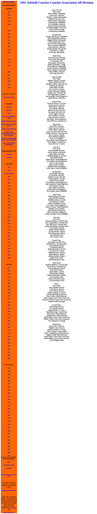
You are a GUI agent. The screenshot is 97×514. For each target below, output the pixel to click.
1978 (9, 15)
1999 (9, 236)
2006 (9, 87)
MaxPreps (9, 468)
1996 (9, 226)
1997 (9, 229)
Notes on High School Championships (9, 143)
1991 (9, 211)
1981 (9, 24)
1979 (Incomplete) (9, 173)
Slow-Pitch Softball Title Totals (8, 117)
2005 (9, 84)
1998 (9, 233)
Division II (9, 110)
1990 (9, 52)
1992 (9, 59)
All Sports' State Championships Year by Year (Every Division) (9, 133)
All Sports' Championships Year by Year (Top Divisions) (9, 138)
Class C (9, 113)
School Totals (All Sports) (9, 129)
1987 (9, 198)
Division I (9, 107)
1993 (9, 62)
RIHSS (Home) (9, 2)
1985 (9, 37)
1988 (9, 46)
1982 (9, 182)
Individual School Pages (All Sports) (9, 124)
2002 (9, 75)
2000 (9, 339)
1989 (9, 49)
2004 (9, 81)
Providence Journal (9, 465)
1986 (9, 40)
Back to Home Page (9, 512)
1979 (9, 274)
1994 (9, 65)
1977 (9, 12)
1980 (9, 21)
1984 (9, 34)
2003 (9, 78)
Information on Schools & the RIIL (9, 475)
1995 (9, 223)
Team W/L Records (9, 97)
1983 (9, 30)
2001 (9, 71)
